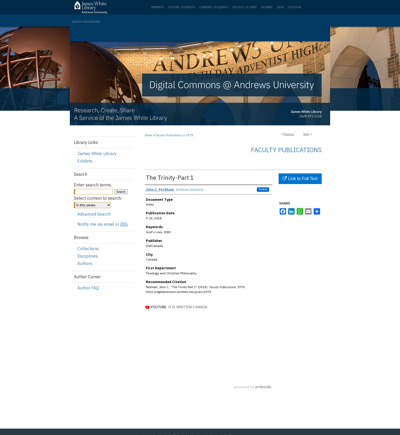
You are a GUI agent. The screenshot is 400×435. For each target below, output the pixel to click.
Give (280, 7)
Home (148, 135)
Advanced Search (93, 214)
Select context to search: (98, 198)
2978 (189, 135)
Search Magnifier (86, 22)
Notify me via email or (102, 224)
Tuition (294, 7)
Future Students (181, 7)
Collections (88, 248)
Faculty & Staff (244, 7)
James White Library (97, 153)
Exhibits (84, 161)
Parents (157, 7)
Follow (263, 189)
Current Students (213, 7)
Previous (288, 134)
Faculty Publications (168, 135)
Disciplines (87, 256)
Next (306, 134)
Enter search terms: (93, 184)
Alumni (267, 7)
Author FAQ (88, 288)
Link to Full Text (300, 178)
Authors (84, 263)
